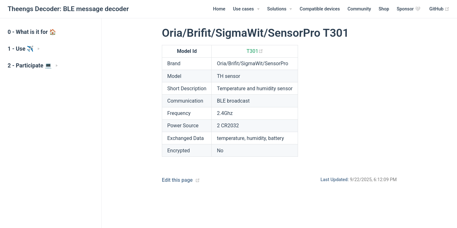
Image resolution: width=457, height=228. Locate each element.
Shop (384, 9)
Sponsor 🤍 (409, 9)
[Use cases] (246, 9)
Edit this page (177, 180)
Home (219, 9)
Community (359, 9)
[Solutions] (279, 9)
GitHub (439, 9)
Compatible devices (320, 9)
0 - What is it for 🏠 (32, 32)
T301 (255, 51)
